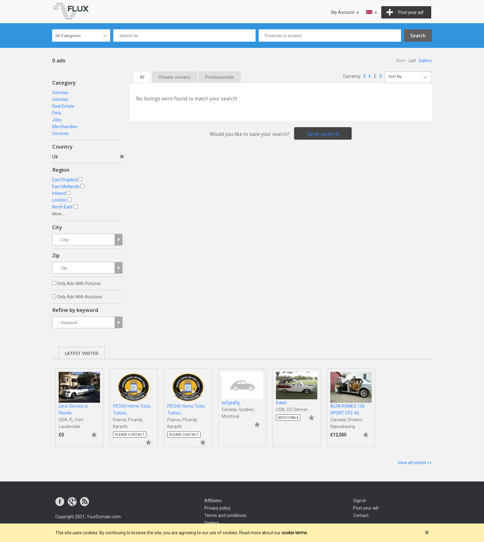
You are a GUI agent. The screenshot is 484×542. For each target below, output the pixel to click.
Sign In (359, 500)
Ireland (58, 193)
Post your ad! (365, 508)
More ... (58, 214)
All (142, 77)
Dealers (211, 522)
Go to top (465, 523)
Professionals (219, 77)
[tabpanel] (79, 404)
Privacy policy (217, 508)
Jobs (57, 119)
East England (64, 179)
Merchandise (64, 126)
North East (62, 206)
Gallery (425, 60)
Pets (56, 113)
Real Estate (63, 106)
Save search (323, 133)
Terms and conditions (225, 515)
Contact (361, 515)
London (59, 200)
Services (60, 133)
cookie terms (294, 532)
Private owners (174, 77)
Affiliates (213, 500)
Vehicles (60, 92)
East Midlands (65, 186)
